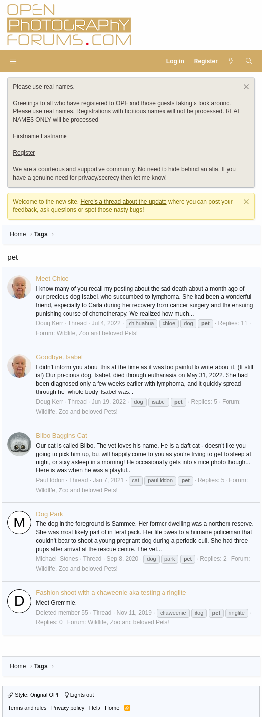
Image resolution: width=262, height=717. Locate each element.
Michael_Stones (57, 558)
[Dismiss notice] (245, 88)
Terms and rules (27, 708)
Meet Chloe (52, 278)
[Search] (248, 61)
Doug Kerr (49, 323)
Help (94, 708)
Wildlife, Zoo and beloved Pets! (97, 333)
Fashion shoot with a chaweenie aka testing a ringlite (111, 592)
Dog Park (49, 514)
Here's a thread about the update (124, 201)
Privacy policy (67, 708)
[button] (13, 61)
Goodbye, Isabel (59, 356)
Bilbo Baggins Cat (61, 435)
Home (112, 708)
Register (24, 152)
